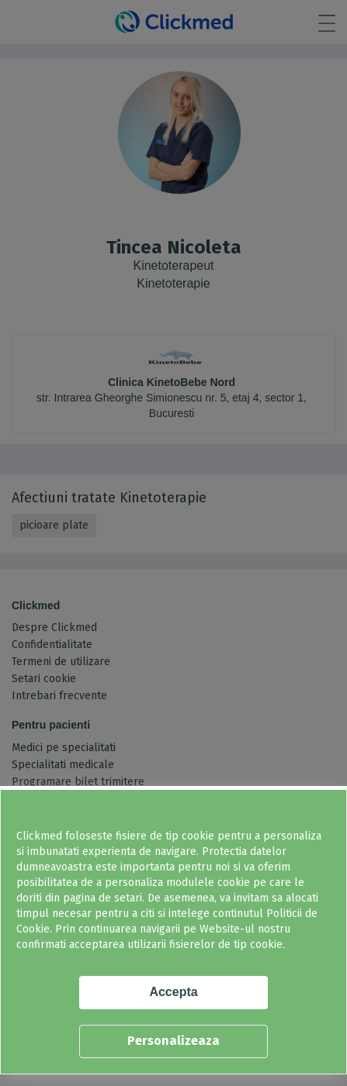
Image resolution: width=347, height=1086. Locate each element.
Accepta (173, 991)
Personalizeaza (173, 1040)
